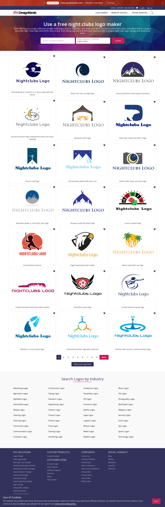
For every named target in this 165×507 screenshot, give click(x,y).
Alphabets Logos (20, 399)
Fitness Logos (54, 420)
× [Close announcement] (162, 3)
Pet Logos (122, 393)
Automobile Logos (21, 404)
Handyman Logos (90, 388)
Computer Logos (20, 436)
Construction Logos (56, 388)
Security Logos (124, 415)
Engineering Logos (56, 404)
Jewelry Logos (89, 410)
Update (118, 40)
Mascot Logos (89, 426)
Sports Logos (123, 431)
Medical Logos (89, 436)
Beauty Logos (19, 410)
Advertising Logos (20, 388)
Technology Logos (125, 436)
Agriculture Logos (20, 393)
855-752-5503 (129, 8)
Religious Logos (124, 410)
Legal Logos (88, 415)
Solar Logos (123, 420)
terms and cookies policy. (65, 504)
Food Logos (53, 426)
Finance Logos (54, 415)
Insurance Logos (90, 404)
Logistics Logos (89, 420)
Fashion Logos (54, 410)
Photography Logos (126, 399)
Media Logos (88, 431)
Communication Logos (22, 431)
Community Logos (21, 426)
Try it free (112, 3)
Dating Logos (53, 393)
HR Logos (87, 399)
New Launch (53, 3)
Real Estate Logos (125, 404)
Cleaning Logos (19, 420)
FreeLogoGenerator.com (71, 3)
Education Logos (55, 399)
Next (104, 357)
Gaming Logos (54, 431)
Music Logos (123, 388)
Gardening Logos (55, 436)
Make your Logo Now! (82, 364)
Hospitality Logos (90, 393)
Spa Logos (122, 426)
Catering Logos (19, 415)
